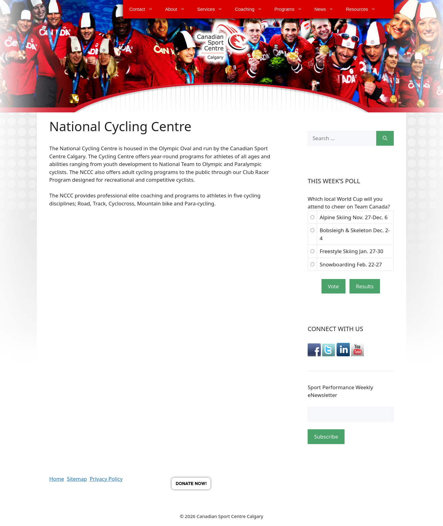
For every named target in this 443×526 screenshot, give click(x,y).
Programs (291, 9)
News (327, 9)
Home (56, 478)
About (178, 9)
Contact (144, 9)
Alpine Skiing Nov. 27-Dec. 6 (354, 217)
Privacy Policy (106, 478)
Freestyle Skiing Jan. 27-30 (351, 251)
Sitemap (77, 478)
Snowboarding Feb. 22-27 (351, 264)
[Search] (385, 138)
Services (213, 9)
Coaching (251, 9)
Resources (364, 9)
